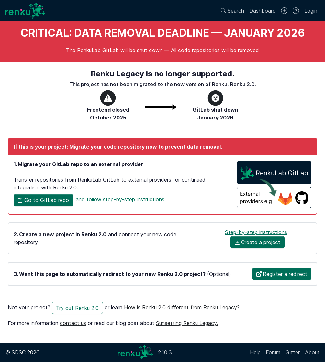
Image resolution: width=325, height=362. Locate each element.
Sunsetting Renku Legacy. (187, 323)
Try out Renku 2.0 (77, 308)
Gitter (293, 352)
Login (310, 10)
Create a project (257, 242)
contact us (73, 323)
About (312, 352)
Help (255, 352)
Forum (273, 352)
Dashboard (262, 10)
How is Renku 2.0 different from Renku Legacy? (182, 307)
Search (232, 10)
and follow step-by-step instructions (120, 199)
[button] (43, 200)
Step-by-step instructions (256, 232)
